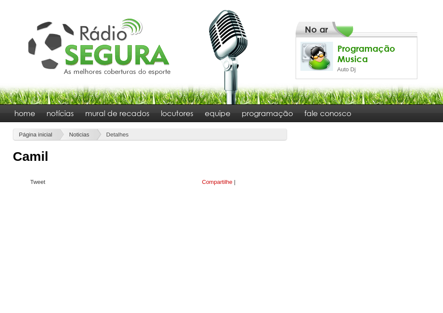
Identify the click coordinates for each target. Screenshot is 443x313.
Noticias (79, 134)
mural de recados (117, 113)
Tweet (38, 182)
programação (267, 113)
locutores (177, 113)
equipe (217, 113)
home (24, 113)
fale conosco (327, 113)
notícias (60, 113)
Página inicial (36, 134)
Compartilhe (217, 182)
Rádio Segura (99, 46)
